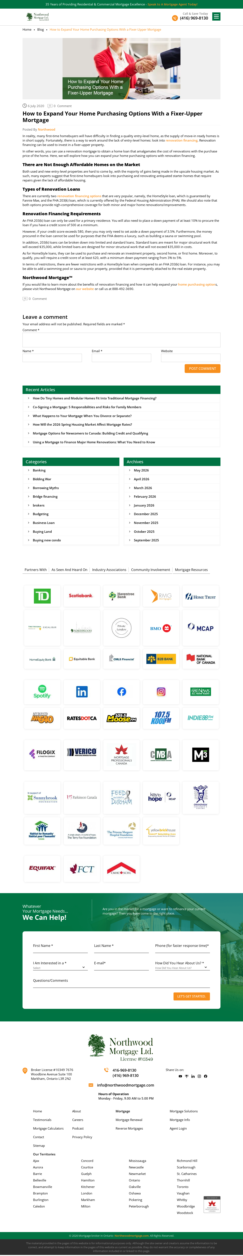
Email (97, 351)
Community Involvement (150, 570)
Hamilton (88, 1181)
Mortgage (123, 1112)
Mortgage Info (180, 1121)
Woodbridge (186, 1207)
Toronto (182, 1188)
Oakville (135, 1188)
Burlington (40, 1201)
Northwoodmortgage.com (132, 1237)
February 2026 (145, 497)
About (76, 1112)
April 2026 (141, 479)
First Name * (43, 946)
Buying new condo (47, 541)
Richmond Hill (187, 1162)
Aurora (38, 1168)
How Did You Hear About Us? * (179, 964)
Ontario (134, 1181)
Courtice (87, 1168)
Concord (87, 1162)
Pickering (135, 1201)
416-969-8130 (124, 1071)
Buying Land (42, 532)
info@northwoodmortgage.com (125, 1086)
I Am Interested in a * (50, 964)
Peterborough (139, 1207)
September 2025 (146, 541)
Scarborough (186, 1168)
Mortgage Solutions (184, 1112)
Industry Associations (109, 570)
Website (167, 351)
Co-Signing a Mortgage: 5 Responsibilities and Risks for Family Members (87, 407)
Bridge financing (45, 497)
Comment (31, 330)
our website (85, 289)
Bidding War (42, 479)
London (86, 1194)
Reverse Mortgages (129, 1129)
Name (28, 351)
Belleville (39, 1181)
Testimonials (42, 1121)
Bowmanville (42, 1188)
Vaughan (183, 1194)
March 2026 (143, 488)
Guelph (86, 1175)
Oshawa (135, 1194)
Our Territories (44, 1155)
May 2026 (141, 471)
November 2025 (146, 523)
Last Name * (104, 946)
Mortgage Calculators (48, 1129)
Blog (40, 29)
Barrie (37, 1175)
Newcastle (136, 1168)
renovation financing (182, 140)
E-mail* (100, 964)
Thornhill (183, 1181)
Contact (38, 1138)
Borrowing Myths (46, 488)
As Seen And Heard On (69, 570)
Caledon (39, 1207)
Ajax (36, 1162)
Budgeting (40, 515)
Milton (85, 1207)
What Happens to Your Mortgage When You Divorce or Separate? (82, 416)
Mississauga (137, 1162)
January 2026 (144, 506)
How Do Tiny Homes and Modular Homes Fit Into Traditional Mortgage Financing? (94, 398)
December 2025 (146, 515)
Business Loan (44, 523)
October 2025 (144, 532)
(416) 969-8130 (126, 1076)
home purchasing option (196, 284)
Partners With (36, 570)
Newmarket (137, 1175)
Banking (39, 471)
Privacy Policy (82, 1138)
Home (27, 29)
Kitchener (88, 1188)
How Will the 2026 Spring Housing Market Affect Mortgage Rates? (82, 425)
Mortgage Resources (191, 570)
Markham (88, 1201)
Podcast (78, 1129)
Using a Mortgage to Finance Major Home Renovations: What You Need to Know (94, 442)
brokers (38, 506)
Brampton (40, 1194)
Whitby (182, 1201)
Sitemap (39, 1146)
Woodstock (185, 1214)
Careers (77, 1121)
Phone (182, 946)
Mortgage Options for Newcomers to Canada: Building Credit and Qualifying (90, 433)
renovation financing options (79, 196)
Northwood (46, 129)
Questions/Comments (50, 981)
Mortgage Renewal (129, 1121)
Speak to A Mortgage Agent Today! (173, 4)
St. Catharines (187, 1175)
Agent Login (178, 1129)
